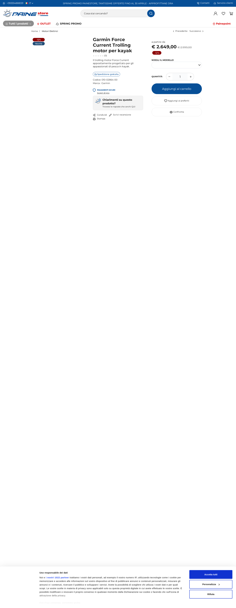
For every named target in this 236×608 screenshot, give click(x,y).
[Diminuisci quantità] (169, 76)
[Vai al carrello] (231, 13)
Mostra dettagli (47, 602)
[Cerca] (151, 13)
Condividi (100, 115)
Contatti (203, 3)
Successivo (195, 31)
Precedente (181, 31)
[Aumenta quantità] (191, 76)
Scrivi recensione (120, 114)
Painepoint (222, 23)
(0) (100, 55)
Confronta (177, 112)
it (31, 3)
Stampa (99, 118)
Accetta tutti (210, 565)
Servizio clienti (223, 3)
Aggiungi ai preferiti (176, 100)
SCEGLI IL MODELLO (163, 60)
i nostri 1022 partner (57, 569)
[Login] (215, 13)
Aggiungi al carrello (176, 88)
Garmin (105, 83)
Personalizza (211, 575)
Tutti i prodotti (18, 23)
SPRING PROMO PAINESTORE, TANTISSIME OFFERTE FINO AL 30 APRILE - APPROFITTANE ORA (118, 3)
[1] (180, 76)
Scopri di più (103, 93)
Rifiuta (210, 585)
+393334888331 (13, 3)
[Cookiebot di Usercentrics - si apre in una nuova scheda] (19, 602)
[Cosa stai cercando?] (118, 13)
